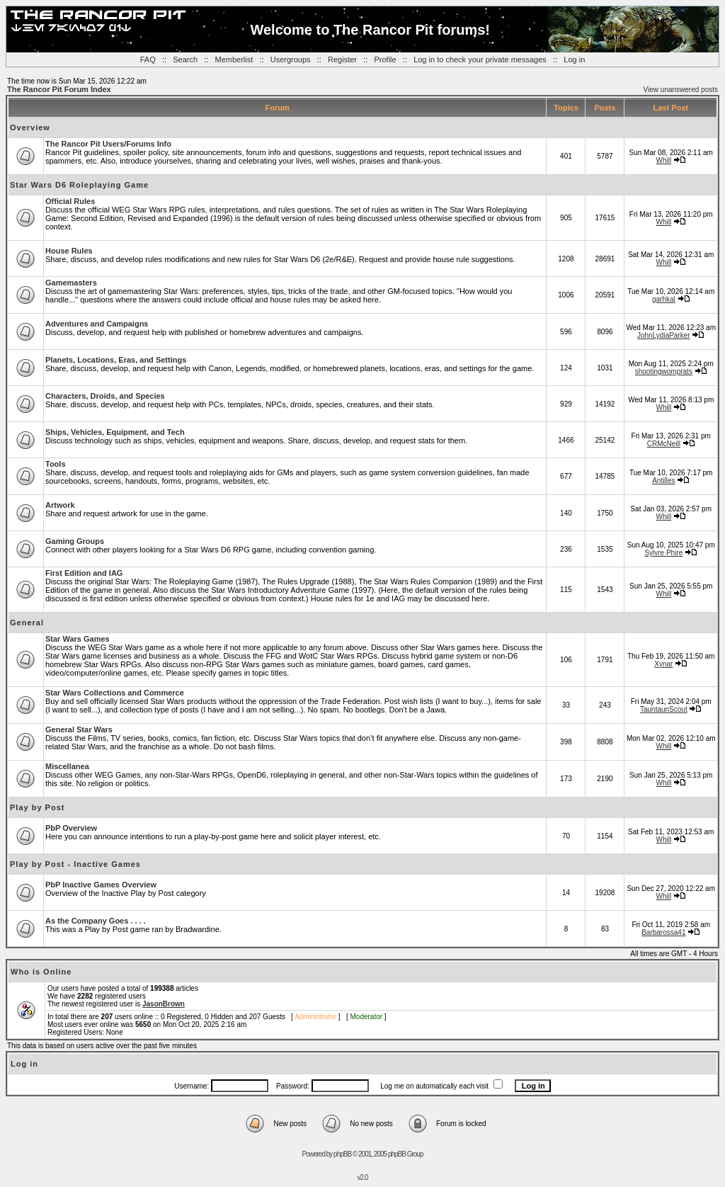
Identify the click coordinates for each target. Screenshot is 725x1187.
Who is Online (41, 971)
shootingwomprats (663, 371)
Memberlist (234, 59)
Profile (385, 59)
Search (185, 59)
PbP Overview (71, 828)
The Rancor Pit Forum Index (59, 89)
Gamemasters (71, 282)
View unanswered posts (681, 89)
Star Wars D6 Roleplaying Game (79, 185)
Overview (30, 127)
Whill (663, 160)
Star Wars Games (77, 639)
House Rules (69, 250)
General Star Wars (79, 729)
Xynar (663, 664)
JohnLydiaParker (663, 335)
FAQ (148, 59)
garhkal (663, 299)
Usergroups (290, 59)
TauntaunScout (663, 709)
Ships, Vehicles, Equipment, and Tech (115, 432)
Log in (574, 59)
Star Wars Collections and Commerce (114, 692)
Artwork (60, 505)
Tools (55, 464)
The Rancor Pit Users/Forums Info (108, 144)
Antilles (663, 480)
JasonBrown (163, 1004)
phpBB (342, 1154)
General (27, 622)
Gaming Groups (74, 541)
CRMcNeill (663, 444)
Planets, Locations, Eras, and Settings (115, 360)
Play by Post (37, 807)
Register (342, 59)
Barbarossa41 (663, 932)
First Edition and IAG (83, 573)
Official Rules (70, 201)
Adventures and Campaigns (96, 323)
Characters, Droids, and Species (105, 396)
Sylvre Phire (663, 553)
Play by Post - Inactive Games (75, 864)
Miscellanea (67, 766)
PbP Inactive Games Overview (100, 884)
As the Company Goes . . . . (95, 920)
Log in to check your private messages (480, 59)
